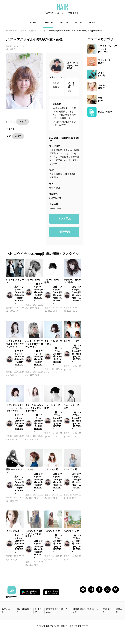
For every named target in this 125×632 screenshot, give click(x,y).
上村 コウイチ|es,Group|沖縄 (73, 65)
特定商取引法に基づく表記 (56, 610)
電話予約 (64, 231)
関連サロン (107, 610)
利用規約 (38, 610)
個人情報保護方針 (24, 610)
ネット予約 (64, 218)
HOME (33, 22)
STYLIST (64, 22)
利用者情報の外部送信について (85, 610)
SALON (78, 22)
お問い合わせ (7, 610)
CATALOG (48, 22)
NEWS (92, 22)
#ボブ (18, 136)
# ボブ (23, 121)
